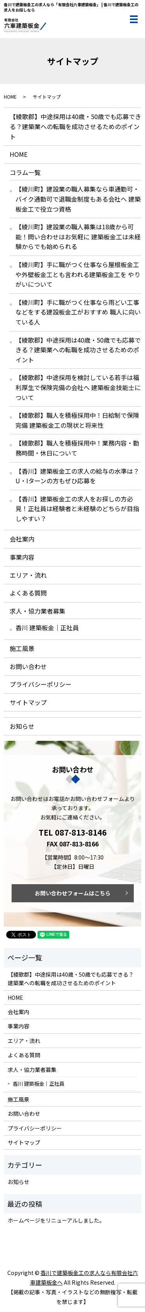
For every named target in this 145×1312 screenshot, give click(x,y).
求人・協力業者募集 (37, 611)
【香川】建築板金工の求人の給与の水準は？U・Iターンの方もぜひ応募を (77, 476)
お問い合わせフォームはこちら (73, 893)
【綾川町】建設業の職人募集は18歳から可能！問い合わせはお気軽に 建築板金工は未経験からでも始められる (78, 236)
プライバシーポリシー (41, 684)
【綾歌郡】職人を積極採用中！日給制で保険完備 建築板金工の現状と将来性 (77, 420)
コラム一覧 (25, 172)
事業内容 (22, 557)
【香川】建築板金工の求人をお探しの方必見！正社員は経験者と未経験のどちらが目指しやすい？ (77, 508)
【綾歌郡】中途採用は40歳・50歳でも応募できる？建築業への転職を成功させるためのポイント (75, 126)
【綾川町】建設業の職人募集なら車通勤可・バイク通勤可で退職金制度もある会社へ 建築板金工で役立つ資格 (78, 198)
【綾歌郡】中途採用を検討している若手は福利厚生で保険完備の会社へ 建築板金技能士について (78, 387)
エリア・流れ (28, 575)
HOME (10, 96)
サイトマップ (28, 702)
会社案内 (22, 538)
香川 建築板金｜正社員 (47, 627)
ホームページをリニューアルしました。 (56, 1220)
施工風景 (22, 648)
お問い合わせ (28, 666)
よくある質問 (28, 592)
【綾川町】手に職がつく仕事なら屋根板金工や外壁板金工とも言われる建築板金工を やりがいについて (77, 274)
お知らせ (22, 726)
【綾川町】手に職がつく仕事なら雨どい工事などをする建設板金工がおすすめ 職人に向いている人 (78, 312)
